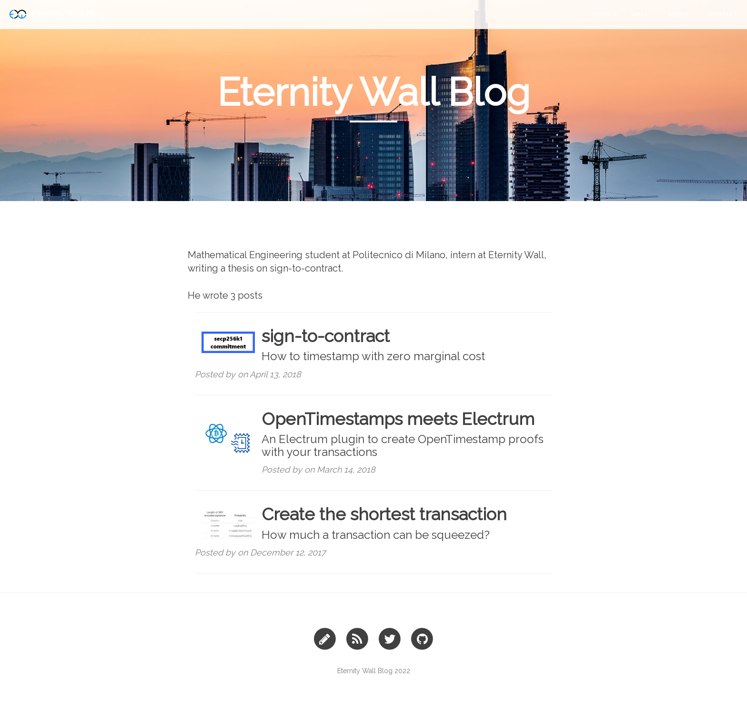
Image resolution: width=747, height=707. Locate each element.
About (678, 14)
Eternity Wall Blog (57, 14)
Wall (640, 14)
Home (602, 14)
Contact (722, 14)
